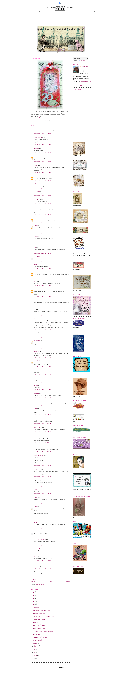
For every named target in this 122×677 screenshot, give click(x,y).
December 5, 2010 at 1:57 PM (42, 180)
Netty (35, 128)
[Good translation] (57, 9)
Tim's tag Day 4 (36, 634)
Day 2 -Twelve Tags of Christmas (40, 637)
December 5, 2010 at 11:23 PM (42, 451)
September (35, 645)
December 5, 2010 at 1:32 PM (42, 152)
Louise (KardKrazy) (38, 360)
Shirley (35, 300)
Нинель (35, 497)
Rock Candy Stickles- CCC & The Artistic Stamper (43, 616)
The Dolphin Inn (37, 155)
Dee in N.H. (36, 176)
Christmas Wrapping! (37, 639)
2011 (33, 603)
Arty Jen (51, 117)
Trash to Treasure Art (61, 28)
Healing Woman (37, 469)
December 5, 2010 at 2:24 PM (42, 214)
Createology (36, 393)
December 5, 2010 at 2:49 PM (42, 243)
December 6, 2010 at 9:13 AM (42, 528)
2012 (33, 601)
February (35, 655)
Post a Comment (34, 579)
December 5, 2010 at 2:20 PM (42, 195)
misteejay (36, 206)
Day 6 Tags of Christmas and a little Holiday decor (43, 630)
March (34, 654)
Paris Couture (36, 607)
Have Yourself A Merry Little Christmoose (41, 610)
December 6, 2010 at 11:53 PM (42, 545)
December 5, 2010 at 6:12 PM (42, 366)
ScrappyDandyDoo (38, 137)
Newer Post (33, 581)
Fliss (35, 247)
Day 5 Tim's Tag (36, 633)
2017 (33, 594)
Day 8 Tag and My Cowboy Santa (40, 624)
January (35, 657)
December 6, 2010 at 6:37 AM (42, 493)
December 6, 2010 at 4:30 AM (42, 465)
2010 (33, 604)
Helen (35, 183)
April (34, 652)
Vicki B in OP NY (37, 427)
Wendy (35, 281)
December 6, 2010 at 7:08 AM (42, 503)
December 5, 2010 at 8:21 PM (42, 405)
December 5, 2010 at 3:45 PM (42, 285)
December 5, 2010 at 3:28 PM (42, 268)
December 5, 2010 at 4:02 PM (42, 296)
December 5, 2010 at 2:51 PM (42, 253)
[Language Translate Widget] (80, 58)
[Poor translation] (62, 9)
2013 (33, 600)
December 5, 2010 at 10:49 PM (42, 431)
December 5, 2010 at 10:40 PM (42, 423)
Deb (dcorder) (37, 564)
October (35, 643)
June (34, 649)
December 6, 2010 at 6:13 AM (42, 486)
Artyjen (35, 165)
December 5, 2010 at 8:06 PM (42, 397)
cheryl (35, 289)
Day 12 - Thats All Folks (38, 621)
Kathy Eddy (36, 351)
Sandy (35, 417)
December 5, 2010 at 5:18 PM (42, 329)
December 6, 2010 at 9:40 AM (42, 535)
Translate (81, 60)
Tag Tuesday (35, 615)
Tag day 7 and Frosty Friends (39, 628)
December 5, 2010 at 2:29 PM (42, 222)
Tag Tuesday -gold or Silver (38, 613)
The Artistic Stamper (43, 117)
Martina (35, 522)
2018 (33, 592)
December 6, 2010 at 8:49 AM (42, 518)
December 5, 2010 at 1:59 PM (42, 188)
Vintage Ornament (37, 627)
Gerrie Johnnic (37, 370)
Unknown (36, 217)
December (35, 606)
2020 (33, 591)
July (34, 648)
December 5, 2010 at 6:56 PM (42, 382)
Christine (36, 236)
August (35, 646)
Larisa (35, 408)
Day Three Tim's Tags (37, 636)
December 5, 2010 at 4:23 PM (42, 305)
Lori (35, 377)
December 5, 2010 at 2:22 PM (42, 203)
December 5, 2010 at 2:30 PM (42, 233)
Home (50, 581)
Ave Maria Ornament (37, 612)
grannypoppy (37, 318)
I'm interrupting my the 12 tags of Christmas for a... (43, 631)
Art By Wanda (37, 199)
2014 (33, 598)
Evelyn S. (36, 445)
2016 (33, 595)
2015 (33, 597)
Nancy (35, 332)
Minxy (35, 264)
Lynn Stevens (85, 66)
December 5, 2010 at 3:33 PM (42, 277)
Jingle (35, 489)
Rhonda (35, 556)
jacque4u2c (36, 148)
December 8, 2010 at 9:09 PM (42, 568)
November (35, 642)
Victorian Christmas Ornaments (39, 618)
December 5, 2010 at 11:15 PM (42, 442)
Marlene (36, 385)
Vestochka (36, 434)
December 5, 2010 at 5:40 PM (42, 348)
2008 (33, 660)
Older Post (67, 581)
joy (34, 272)
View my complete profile (79, 85)
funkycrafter (36, 400)
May (34, 651)
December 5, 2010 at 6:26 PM (42, 374)
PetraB (35, 531)
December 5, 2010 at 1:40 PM (42, 172)
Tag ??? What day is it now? (39, 625)
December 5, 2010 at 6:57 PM (42, 389)
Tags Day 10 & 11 (37, 622)
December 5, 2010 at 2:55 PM (42, 261)
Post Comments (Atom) (41, 584)
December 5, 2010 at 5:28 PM (42, 337)
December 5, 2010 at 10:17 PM (42, 414)
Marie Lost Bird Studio (39, 455)
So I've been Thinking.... (38, 609)
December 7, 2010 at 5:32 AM (42, 552)
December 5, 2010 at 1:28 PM (42, 144)
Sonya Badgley (37, 340)
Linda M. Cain (37, 256)
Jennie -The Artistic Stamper (40, 539)
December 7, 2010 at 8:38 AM (42, 560)
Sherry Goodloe (37, 548)
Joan (35, 309)
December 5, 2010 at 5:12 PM (42, 315)
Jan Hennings (37, 191)
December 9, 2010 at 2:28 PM (42, 575)
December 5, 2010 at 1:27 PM (42, 133)
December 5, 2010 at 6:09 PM (42, 357)
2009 (33, 658)
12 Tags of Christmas (37, 640)
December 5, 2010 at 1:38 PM (42, 161)
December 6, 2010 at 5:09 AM (42, 476)
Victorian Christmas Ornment (39, 619)
